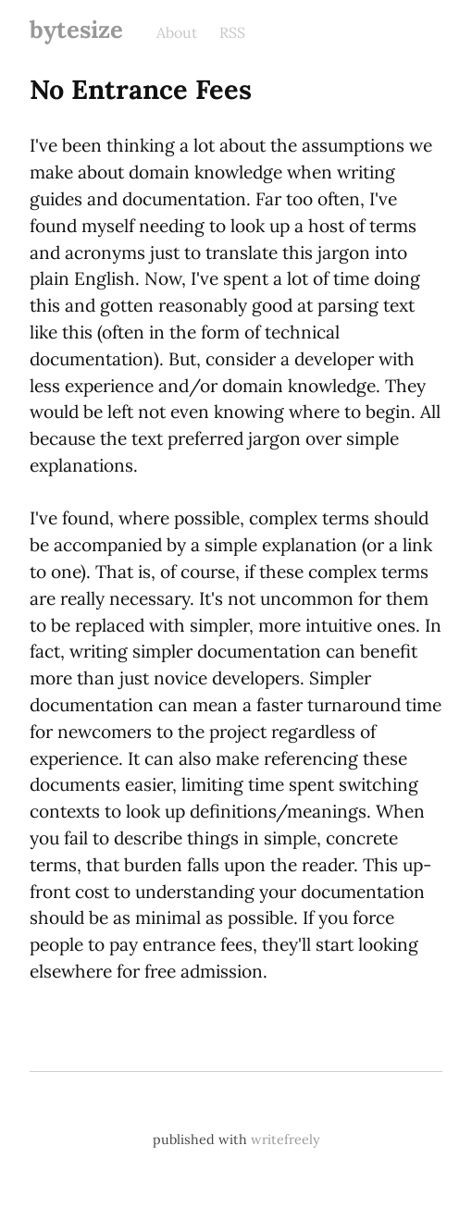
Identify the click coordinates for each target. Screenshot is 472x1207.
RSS (232, 32)
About (176, 32)
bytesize (76, 29)
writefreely (285, 1139)
